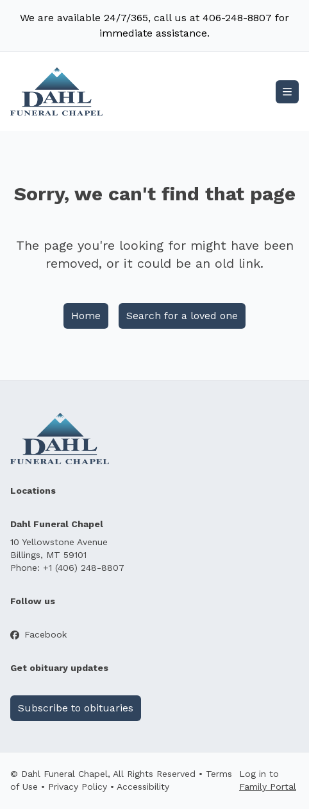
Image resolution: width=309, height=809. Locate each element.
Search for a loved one (182, 315)
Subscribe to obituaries (75, 708)
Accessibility (143, 786)
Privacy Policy (77, 786)
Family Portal (267, 786)
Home (86, 315)
